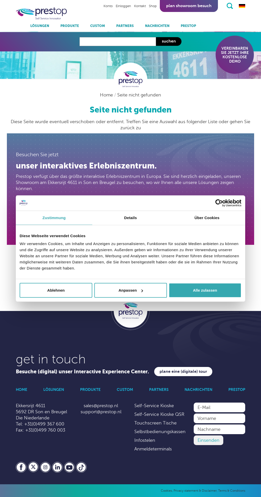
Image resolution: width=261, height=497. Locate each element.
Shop (153, 6)
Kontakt (140, 6)
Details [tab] (130, 217)
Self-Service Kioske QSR (159, 414)
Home (107, 94)
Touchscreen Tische (155, 422)
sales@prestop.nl (101, 405)
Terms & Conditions (231, 490)
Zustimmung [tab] (54, 217)
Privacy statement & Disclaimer (195, 490)
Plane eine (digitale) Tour (183, 371)
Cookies (166, 490)
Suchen (169, 41)
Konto (108, 6)
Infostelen (144, 440)
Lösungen (39, 26)
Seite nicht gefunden (139, 94)
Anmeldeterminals (153, 448)
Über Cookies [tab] (206, 217)
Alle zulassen (205, 290)
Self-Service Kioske (154, 405)
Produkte (69, 26)
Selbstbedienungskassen (160, 431)
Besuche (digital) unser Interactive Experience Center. (82, 372)
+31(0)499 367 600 (44, 424)
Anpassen (131, 290)
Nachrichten (157, 26)
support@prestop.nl (101, 411)
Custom (97, 26)
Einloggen (123, 6)
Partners (125, 26)
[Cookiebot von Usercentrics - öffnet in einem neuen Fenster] (219, 203)
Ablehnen (55, 290)
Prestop (188, 26)
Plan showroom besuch (189, 6)
